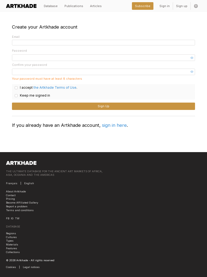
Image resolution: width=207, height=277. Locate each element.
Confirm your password (29, 65)
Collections (13, 251)
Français (11, 182)
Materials (12, 243)
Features (11, 247)
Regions (11, 232)
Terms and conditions (20, 209)
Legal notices (31, 265)
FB (7, 217)
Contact (11, 194)
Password (19, 51)
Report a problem (16, 205)
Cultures (11, 236)
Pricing (10, 197)
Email (16, 37)
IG (12, 217)
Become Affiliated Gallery (22, 201)
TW (17, 217)
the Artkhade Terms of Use (52, 88)
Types (10, 239)
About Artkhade (16, 190)
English (29, 182)
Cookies (11, 265)
